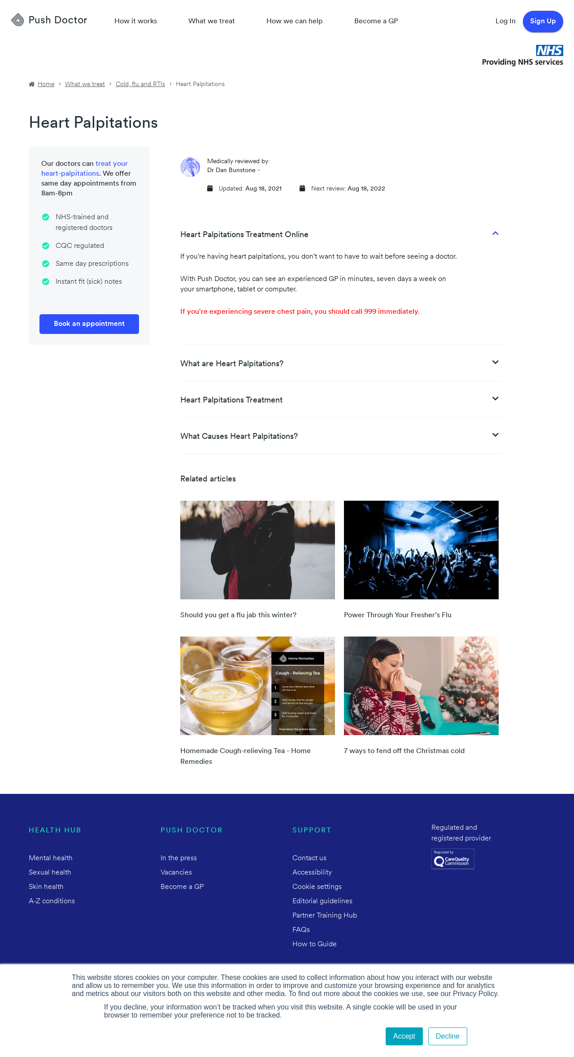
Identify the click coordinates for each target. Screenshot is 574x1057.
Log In (506, 21)
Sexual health (50, 872)
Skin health (46, 887)
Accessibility (312, 872)
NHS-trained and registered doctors (84, 223)
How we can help (294, 21)
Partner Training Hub (324, 915)
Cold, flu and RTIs (140, 84)
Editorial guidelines (322, 901)
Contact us (309, 858)
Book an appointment (89, 324)
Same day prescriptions (92, 264)
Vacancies (176, 872)
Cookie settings (317, 887)
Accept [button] (404, 1036)
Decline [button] (448, 1036)
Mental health (51, 858)
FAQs (301, 930)
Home (46, 84)
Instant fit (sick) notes (89, 282)
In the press (179, 858)
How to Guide (314, 944)
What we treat (211, 21)
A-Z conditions (52, 901)
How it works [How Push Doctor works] (135, 21)
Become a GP (376, 21)
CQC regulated (80, 246)
